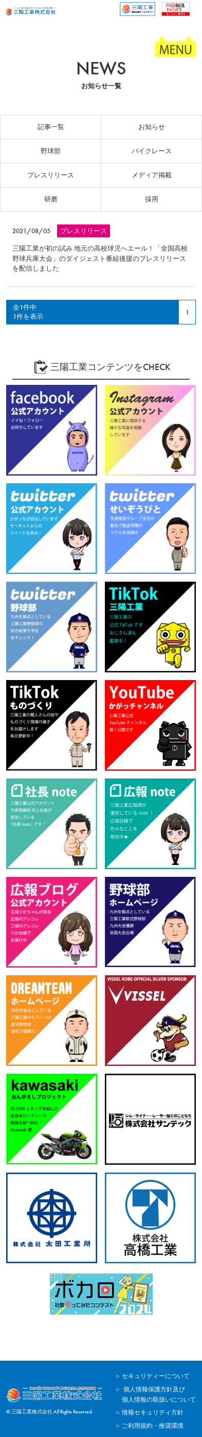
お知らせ (151, 126)
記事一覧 (51, 126)
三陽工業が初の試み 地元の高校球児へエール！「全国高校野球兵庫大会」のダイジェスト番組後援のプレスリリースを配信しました (100, 258)
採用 (151, 199)
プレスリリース (50, 175)
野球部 (51, 151)
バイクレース (152, 151)
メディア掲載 (152, 175)
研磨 (51, 199)
